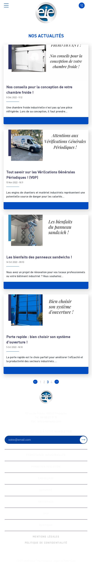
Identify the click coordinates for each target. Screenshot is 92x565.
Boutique (46, 525)
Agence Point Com (64, 561)
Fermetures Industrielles (46, 455)
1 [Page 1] (41, 382)
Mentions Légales (46, 537)
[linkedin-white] (52, 552)
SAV (46, 513)
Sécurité (45, 490)
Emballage (46, 478)
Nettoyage (46, 502)
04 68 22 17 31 (46, 417)
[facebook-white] (40, 552)
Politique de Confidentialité (46, 543)
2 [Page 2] (44, 382)
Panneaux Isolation (46, 467)
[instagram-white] (46, 552)
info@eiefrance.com (46, 421)
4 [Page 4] (51, 382)
